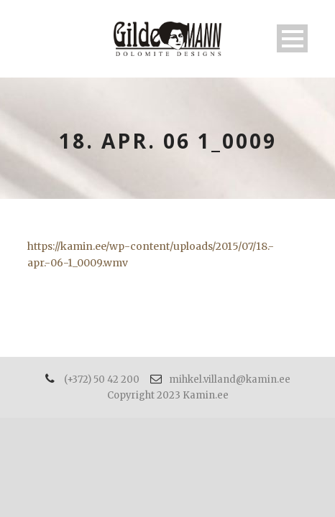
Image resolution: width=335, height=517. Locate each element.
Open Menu (292, 38)
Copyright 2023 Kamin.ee (168, 395)
